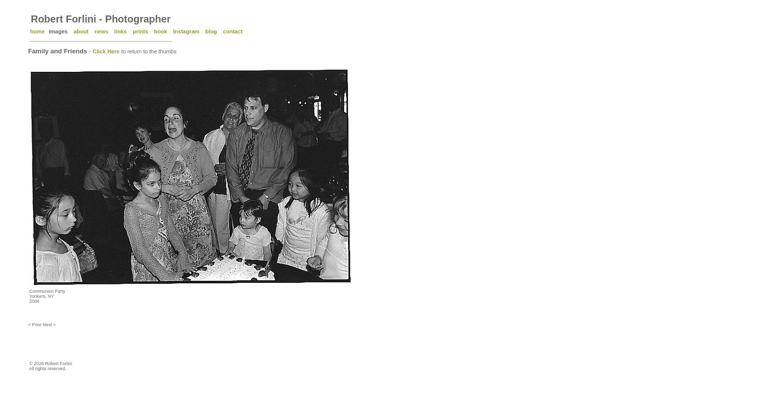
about (80, 31)
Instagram (186, 31)
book (160, 31)
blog (211, 31)
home (37, 31)
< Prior (35, 324)
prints (140, 31)
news (101, 31)
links (120, 31)
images (57, 31)
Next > (48, 324)
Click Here (106, 51)
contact (233, 31)
